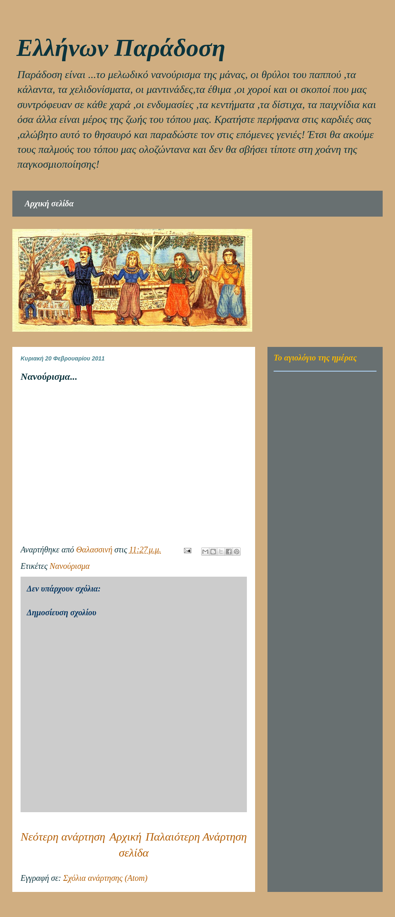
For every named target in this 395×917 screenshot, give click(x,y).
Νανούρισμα (70, 566)
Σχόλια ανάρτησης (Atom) (105, 877)
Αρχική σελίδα (49, 203)
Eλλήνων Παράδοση (120, 47)
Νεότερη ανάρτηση (63, 836)
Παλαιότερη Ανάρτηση (196, 836)
